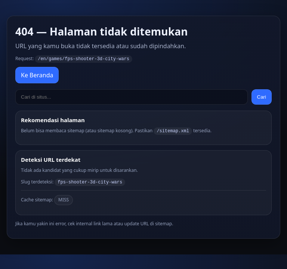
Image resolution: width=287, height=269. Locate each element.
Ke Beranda (37, 75)
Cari (261, 96)
